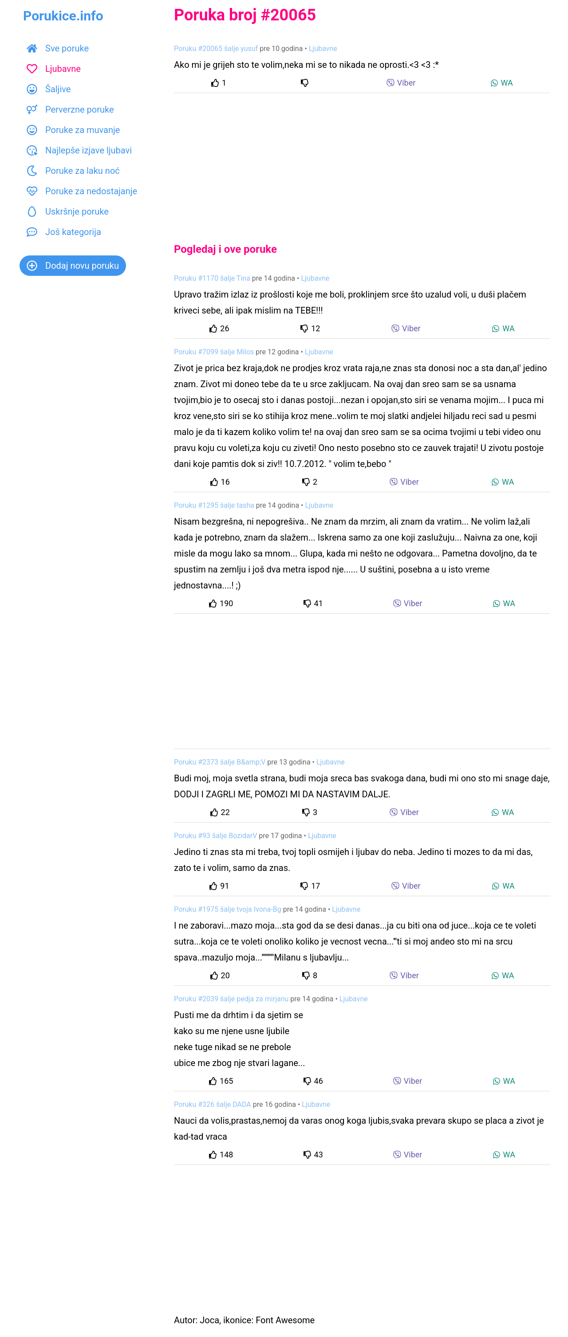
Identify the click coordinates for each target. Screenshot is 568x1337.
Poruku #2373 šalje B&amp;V (219, 762)
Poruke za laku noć (73, 170)
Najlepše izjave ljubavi (79, 150)
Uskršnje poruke (68, 211)
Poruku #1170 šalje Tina (212, 278)
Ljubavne (54, 68)
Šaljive (49, 89)
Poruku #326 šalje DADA (212, 1104)
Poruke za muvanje (73, 130)
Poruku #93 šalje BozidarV (215, 835)
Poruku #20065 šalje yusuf (216, 48)
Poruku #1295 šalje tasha (214, 505)
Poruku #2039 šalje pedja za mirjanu (231, 999)
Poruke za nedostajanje (82, 191)
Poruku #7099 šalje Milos (214, 352)
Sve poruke (58, 48)
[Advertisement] (362, 160)
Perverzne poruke (70, 109)
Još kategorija (64, 232)
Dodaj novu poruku (73, 265)
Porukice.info (63, 16)
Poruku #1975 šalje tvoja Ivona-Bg (227, 909)
